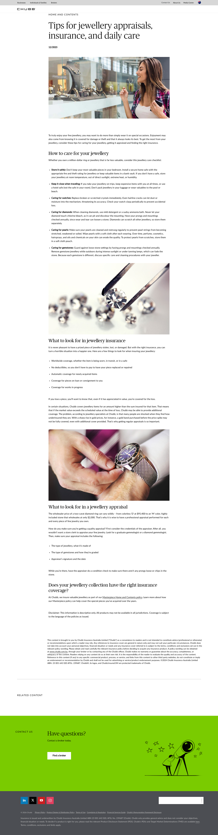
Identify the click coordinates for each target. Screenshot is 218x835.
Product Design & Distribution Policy (60, 812)
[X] (32, 800)
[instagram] (50, 800)
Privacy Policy (40, 812)
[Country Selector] (199, 2)
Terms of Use (81, 812)
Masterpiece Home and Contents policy (122, 597)
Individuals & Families (38, 3)
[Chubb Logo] (26, 9)
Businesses (21, 3)
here (197, 822)
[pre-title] (64, 15)
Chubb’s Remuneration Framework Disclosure (144, 812)
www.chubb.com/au (59, 652)
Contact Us (165, 2)
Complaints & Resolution (96, 812)
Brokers (54, 3)
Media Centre (188, 3)
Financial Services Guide (116, 812)
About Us (176, 3)
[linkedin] (24, 800)
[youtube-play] (41, 800)
